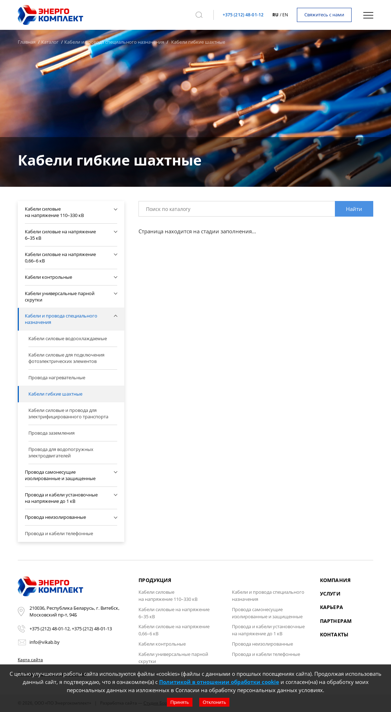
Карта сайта (30, 660)
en (285, 15)
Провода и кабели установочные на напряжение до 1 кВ (268, 630)
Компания (335, 580)
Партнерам (336, 621)
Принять (179, 702)
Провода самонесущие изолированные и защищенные (267, 613)
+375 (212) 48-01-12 (243, 15)
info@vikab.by (44, 642)
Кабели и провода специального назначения (268, 595)
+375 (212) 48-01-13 (92, 628)
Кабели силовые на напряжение (168, 595)
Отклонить (214, 702)
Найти (354, 208)
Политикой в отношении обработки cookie (219, 681)
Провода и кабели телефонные (266, 654)
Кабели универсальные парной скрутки (173, 657)
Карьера (331, 607)
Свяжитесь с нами (324, 14)
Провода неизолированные (262, 644)
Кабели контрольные (162, 644)
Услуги (330, 593)
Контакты (334, 634)
